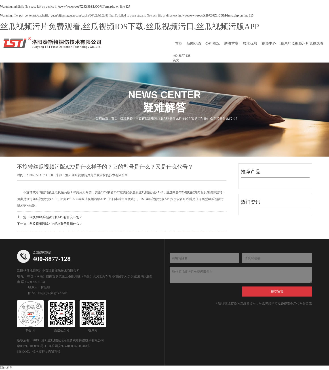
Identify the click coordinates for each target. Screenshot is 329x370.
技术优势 (250, 43)
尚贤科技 (54, 351)
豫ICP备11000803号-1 (31, 346)
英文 (176, 60)
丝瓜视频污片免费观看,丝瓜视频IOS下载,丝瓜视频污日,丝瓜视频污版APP (129, 26)
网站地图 (6, 367)
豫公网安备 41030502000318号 (69, 346)
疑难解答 (126, 118)
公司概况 (212, 43)
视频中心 (269, 43)
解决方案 (231, 43)
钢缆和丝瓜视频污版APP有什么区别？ (56, 217)
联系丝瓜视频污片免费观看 (301, 43)
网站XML (23, 351)
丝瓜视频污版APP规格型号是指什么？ (56, 224)
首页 (178, 43)
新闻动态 (194, 43)
